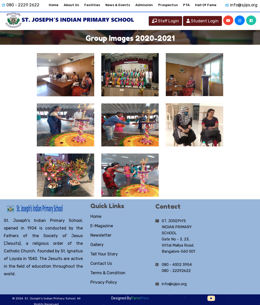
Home (53, 5)
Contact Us (101, 263)
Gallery (97, 244)
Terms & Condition (107, 272)
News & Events (117, 5)
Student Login (202, 21)
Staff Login (165, 21)
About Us (71, 5)
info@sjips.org (243, 5)
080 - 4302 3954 (177, 264)
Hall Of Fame (205, 5)
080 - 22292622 (176, 270)
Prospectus (168, 5)
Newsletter (100, 235)
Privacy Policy (103, 282)
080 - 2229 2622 (22, 5)
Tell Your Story (104, 254)
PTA (186, 5)
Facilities (92, 5)
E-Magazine (101, 225)
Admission (144, 5)
